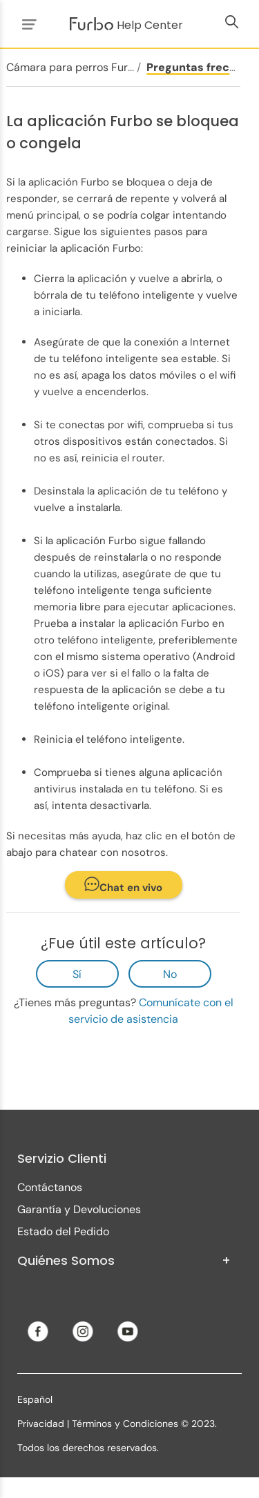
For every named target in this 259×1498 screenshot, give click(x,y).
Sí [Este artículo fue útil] (77, 974)
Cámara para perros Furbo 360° (87, 67)
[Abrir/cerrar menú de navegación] (27, 24)
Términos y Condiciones (125, 1423)
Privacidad (40, 1423)
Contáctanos (49, 1187)
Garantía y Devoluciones (79, 1209)
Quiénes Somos (124, 1261)
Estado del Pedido (63, 1231)
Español (34, 1399)
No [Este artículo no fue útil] (170, 974)
